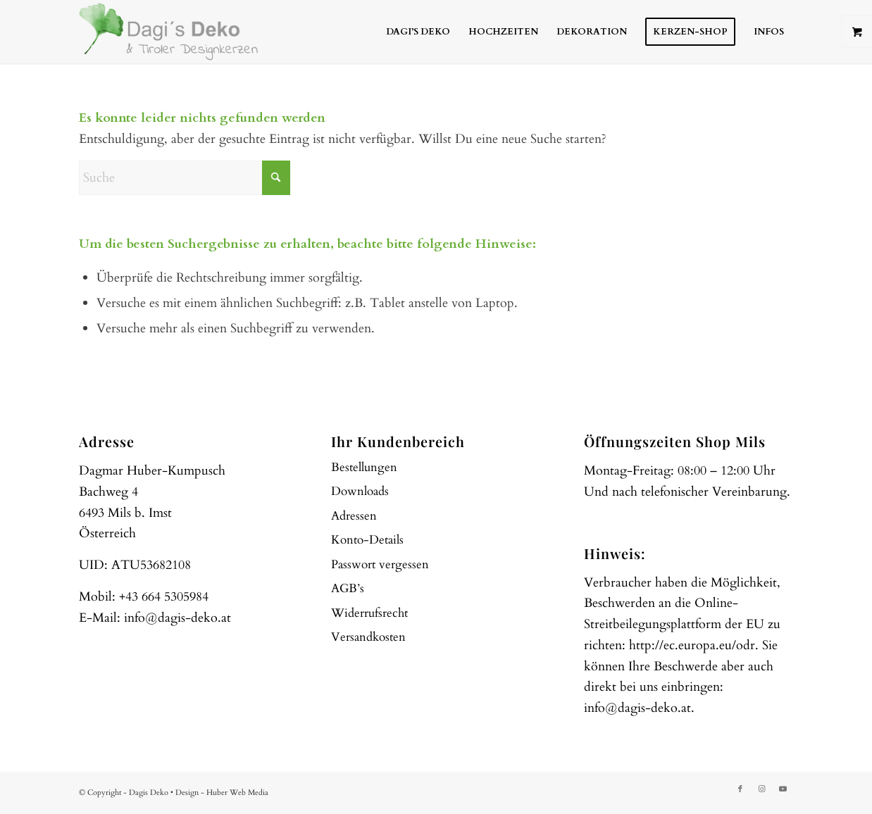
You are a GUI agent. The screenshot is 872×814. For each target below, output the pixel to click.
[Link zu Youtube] (782, 789)
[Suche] (184, 178)
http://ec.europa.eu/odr (692, 645)
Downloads (360, 491)
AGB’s (347, 588)
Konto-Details (367, 540)
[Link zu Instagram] (761, 789)
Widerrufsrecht (369, 613)
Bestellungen (364, 467)
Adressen (354, 516)
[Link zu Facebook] (740, 789)
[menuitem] (418, 31)
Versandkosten (368, 637)
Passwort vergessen (380, 564)
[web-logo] (168, 31)
